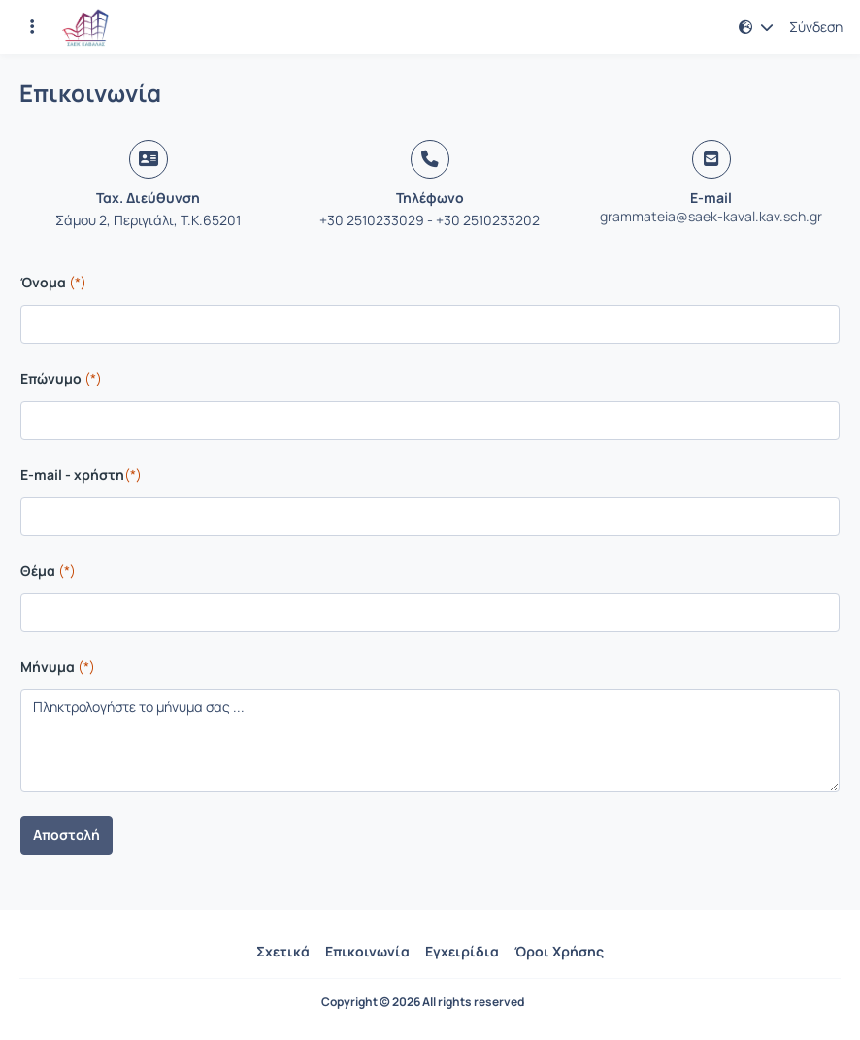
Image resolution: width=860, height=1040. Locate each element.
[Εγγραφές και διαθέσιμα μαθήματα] (32, 27)
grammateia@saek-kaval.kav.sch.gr (711, 216)
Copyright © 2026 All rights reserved (422, 1002)
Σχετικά (283, 951)
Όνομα (53, 282)
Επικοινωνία (367, 951)
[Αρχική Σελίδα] (85, 27)
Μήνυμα (57, 666)
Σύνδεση (816, 27)
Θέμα (48, 570)
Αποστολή (66, 834)
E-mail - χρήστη (81, 474)
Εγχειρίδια (462, 951)
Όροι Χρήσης (559, 951)
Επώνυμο (61, 378)
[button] (756, 27)
